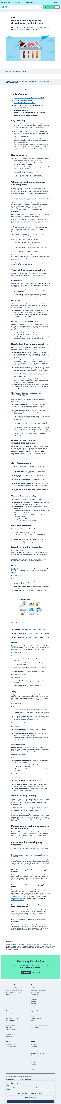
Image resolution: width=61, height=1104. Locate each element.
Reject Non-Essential (30, 1097)
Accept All (30, 1101)
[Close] (52, 1083)
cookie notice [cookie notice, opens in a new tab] (38, 1088)
